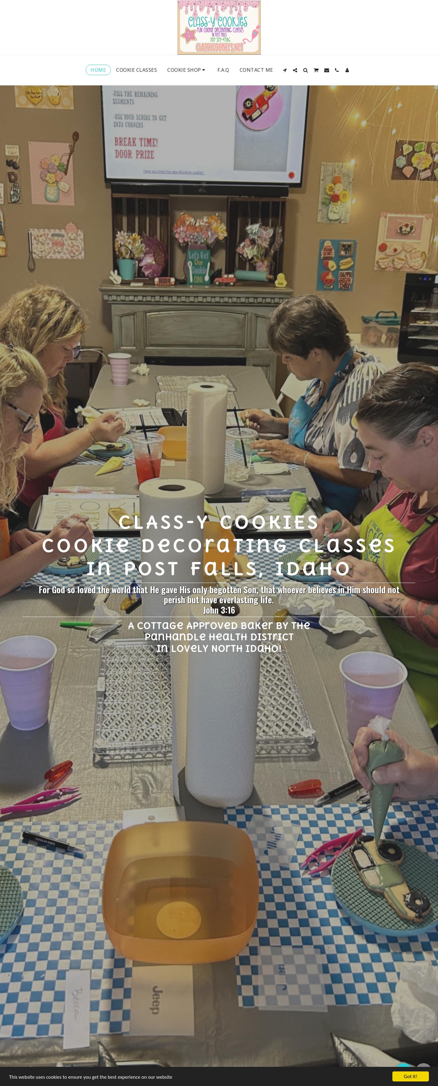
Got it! (410, 1076)
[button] (285, 70)
